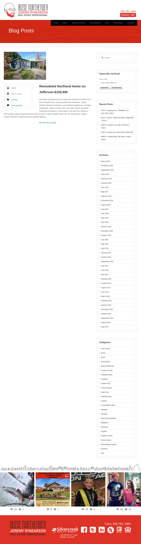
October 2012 (106, 314)
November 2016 (107, 200)
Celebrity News (106, 375)
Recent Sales (106, 440)
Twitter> (93, 530)
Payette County (107, 436)
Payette (104, 431)
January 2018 (106, 183)
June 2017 (105, 187)
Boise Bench (106, 362)
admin (14, 88)
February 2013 (106, 301)
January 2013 (106, 305)
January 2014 (106, 279)
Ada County (105, 349)
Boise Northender (107, 366)
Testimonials (95, 23)
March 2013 (105, 296)
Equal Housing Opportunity (128, 530)
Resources (118, 23)
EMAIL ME (128, 15)
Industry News (106, 396)
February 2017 (106, 196)
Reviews (104, 449)
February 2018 (106, 179)
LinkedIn (102, 530)
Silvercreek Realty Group (65, 530)
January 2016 (106, 227)
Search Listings (79, 23)
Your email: (103, 79)
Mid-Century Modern (108, 418)
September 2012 (107, 318)
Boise (103, 353)
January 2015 (106, 253)
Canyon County (107, 370)
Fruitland (104, 379)
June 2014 (105, 270)
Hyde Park (105, 392)
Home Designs (106, 388)
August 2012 (106, 322)
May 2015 (104, 244)
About (65, 23)
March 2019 (105, 161)
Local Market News (108, 405)
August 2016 (106, 205)
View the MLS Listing (47, 123)
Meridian (104, 410)
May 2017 (104, 192)
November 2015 (107, 231)
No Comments (17, 105)
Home (56, 23)
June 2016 (105, 214)
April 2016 (105, 222)
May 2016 (104, 218)
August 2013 (106, 288)
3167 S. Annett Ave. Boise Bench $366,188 (117, 132)
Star (102, 453)
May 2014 (104, 274)
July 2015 (104, 240)
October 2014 (106, 257)
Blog (107, 23)
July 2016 (104, 209)
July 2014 (104, 266)
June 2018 (105, 174)
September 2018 (107, 170)
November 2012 (107, 309)
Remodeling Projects (109, 444)
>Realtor (119, 530)
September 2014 (107, 261)
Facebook (84, 530)
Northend (104, 427)
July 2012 (104, 327)
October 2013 (106, 283)
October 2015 (106, 235)
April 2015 (105, 248)
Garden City (105, 383)
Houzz (110, 530)
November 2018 (107, 166)
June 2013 (105, 292)
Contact (130, 23)
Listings (104, 401)
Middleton (104, 423)
